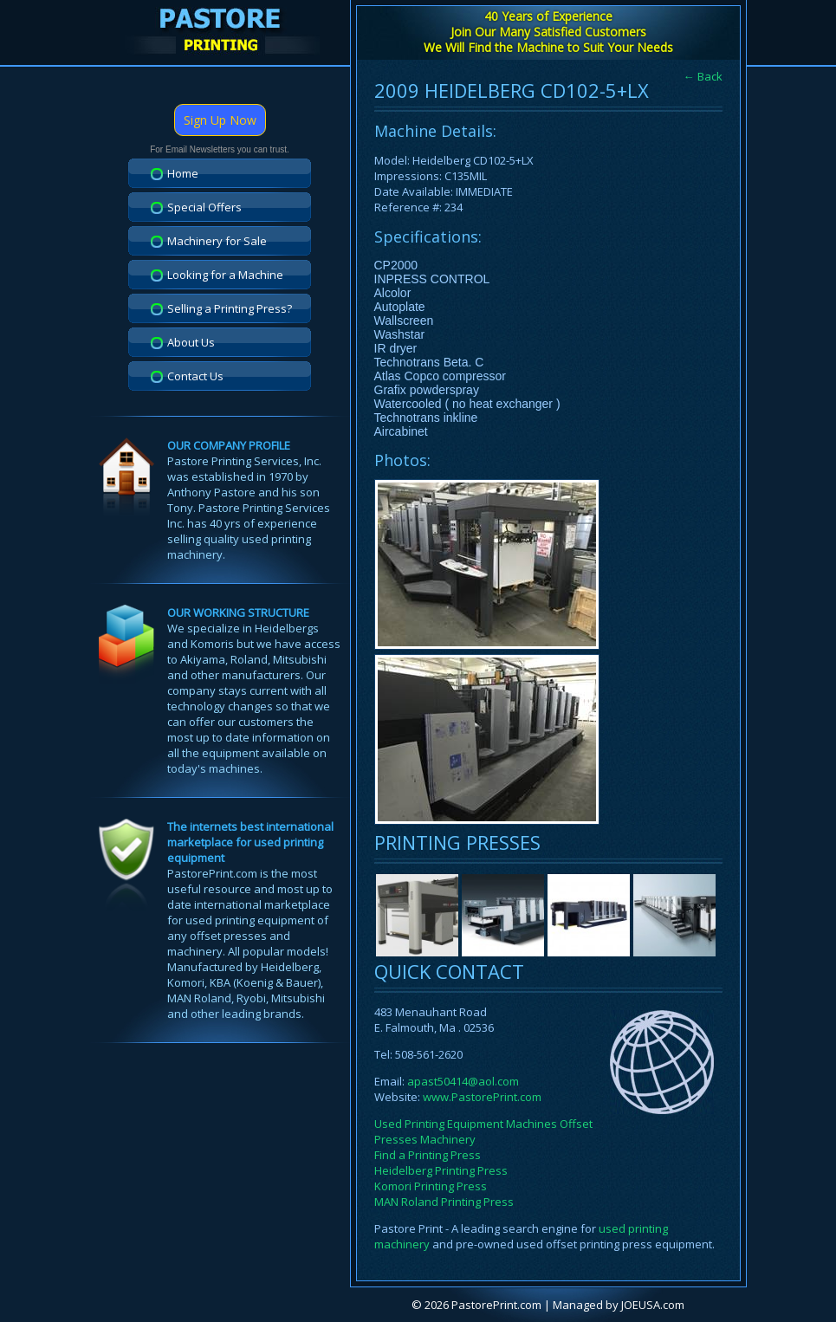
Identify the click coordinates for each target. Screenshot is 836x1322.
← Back (703, 76)
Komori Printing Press (430, 1186)
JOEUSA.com (652, 1304)
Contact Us (195, 376)
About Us (191, 342)
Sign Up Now (220, 120)
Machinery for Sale (217, 241)
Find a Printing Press (427, 1155)
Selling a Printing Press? (229, 308)
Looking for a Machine (225, 274)
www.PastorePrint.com (482, 1097)
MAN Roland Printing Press (444, 1201)
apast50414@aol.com (463, 1081)
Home (182, 173)
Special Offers (204, 207)
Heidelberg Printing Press (441, 1170)
